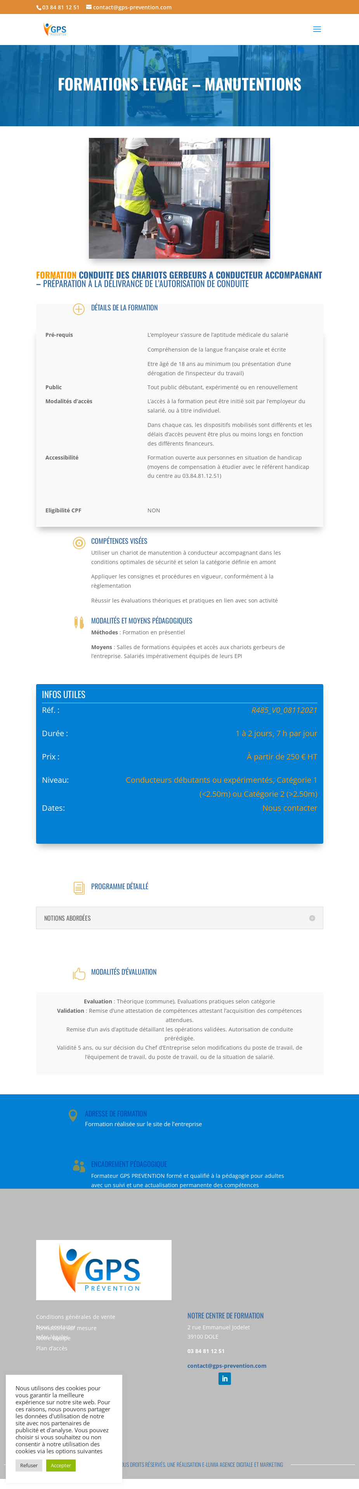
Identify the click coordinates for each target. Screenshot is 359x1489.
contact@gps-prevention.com (227, 1365)
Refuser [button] (29, 1465)
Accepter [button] (61, 1465)
